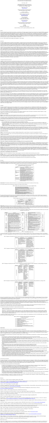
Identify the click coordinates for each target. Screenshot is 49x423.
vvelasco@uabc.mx (24, 8)
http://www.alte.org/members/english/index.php (6, 388)
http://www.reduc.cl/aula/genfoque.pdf (40, 402)
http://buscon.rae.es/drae (34, 411)
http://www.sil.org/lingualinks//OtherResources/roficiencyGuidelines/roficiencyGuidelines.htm (13, 382)
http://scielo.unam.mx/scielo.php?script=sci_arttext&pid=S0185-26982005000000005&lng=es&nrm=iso (21, 398)
